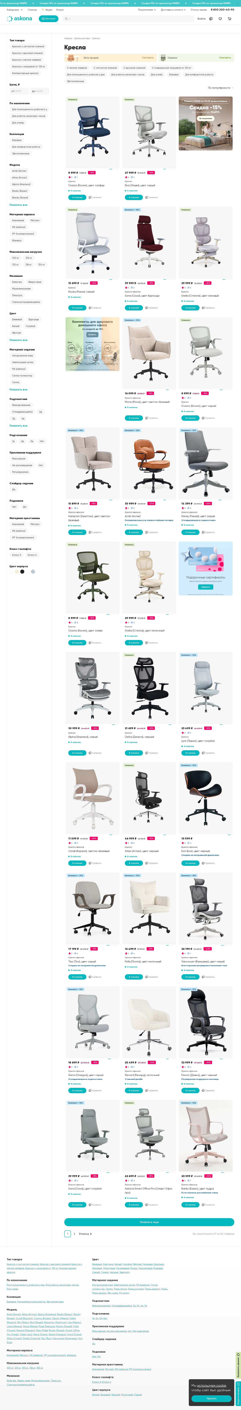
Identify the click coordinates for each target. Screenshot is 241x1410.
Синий (104, 1272)
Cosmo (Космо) (42, 1318)
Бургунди (34, 319)
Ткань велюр (99, 1293)
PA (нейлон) (18, 227)
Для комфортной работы (26, 146)
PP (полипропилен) (23, 233)
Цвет (13, 313)
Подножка (16, 500)
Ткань (164, 1289)
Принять (211, 1398)
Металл (35, 220)
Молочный (109, 1268)
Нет (42, 441)
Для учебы (18, 122)
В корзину (77, 197)
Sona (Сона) (74, 1334)
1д (13, 441)
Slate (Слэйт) (14, 1338)
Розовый (158, 1268)
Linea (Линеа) (14, 1326)
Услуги (60, 9)
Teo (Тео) (46, 1338)
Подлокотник (18, 399)
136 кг (28, 264)
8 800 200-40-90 (222, 9)
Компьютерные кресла (25, 73)
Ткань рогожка (136, 1289)
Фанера (16, 240)
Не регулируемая (22, 465)
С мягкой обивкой (77, 67)
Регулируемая (20, 472)
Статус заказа (199, 9)
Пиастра (17, 295)
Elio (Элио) (23, 1322)
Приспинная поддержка (25, 452)
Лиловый (97, 1268)
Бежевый (17, 319)
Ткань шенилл (152, 1289)
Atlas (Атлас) (19, 177)
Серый (96, 1272)
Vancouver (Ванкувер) (65, 1338)
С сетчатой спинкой (105, 67)
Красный (159, 1264)
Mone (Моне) (30, 1326)
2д (40, 411)
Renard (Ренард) (25, 1330)
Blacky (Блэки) (20, 197)
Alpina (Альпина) (21, 184)
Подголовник (18, 435)
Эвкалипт (124, 1272)
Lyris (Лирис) (74, 1322)
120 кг (29, 257)
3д (13, 418)
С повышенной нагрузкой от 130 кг (171, 67)
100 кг (15, 257)
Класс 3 (16, 555)
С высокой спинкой (134, 67)
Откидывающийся (22, 411)
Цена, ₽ (15, 84)
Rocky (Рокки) (56, 1330)
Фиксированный (21, 405)
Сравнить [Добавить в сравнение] (94, 197)
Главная (68, 38)
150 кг (41, 264)
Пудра (133, 1268)
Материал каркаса (22, 214)
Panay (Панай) (64, 1326)
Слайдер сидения (21, 483)
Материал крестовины (25, 518)
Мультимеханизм (21, 288)
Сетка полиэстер (22, 375)
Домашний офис (82, 38)
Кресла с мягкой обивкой (26, 59)
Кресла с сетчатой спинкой (28, 46)
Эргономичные (20, 153)
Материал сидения (22, 349)
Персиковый (145, 1268)
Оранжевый (122, 1268)
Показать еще (149, 1222)
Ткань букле (120, 1289)
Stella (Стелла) (31, 1338)
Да (13, 489)
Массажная (18, 458)
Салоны (32, 9)
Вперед (84, 1233)
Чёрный (115, 1394)
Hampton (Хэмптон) (55, 1322)
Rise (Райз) (42, 1330)
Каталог (49, 18)
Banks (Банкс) (19, 191)
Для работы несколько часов (28, 116)
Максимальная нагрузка (26, 251)
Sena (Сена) (40, 1334)
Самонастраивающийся (26, 302)
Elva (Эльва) (36, 1322)
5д (145, 1305)
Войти (202, 18)
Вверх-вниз (34, 282)
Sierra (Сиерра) (57, 1334)
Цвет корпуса (19, 566)
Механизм (16, 276)
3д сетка (124, 1293)
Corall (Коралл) (24, 1318)
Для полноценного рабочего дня (30, 109)
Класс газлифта (20, 549)
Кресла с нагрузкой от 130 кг (28, 66)
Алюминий (18, 220)
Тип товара (17, 40)
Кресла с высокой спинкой (27, 53)
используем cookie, (212, 1385)
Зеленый (148, 1264)
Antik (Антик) (19, 170)
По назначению (20, 103)
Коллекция (17, 134)
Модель (15, 164)
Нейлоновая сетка (22, 362)
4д (23, 418)
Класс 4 (32, 555)
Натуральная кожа (22, 355)
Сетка (15, 382)
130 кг (15, 264)
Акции (47, 9)
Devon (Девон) (60, 1318)
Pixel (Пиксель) (47, 1326)
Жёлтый (16, 332)
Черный (113, 1272)
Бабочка (17, 282)
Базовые (17, 140)
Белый (15, 326)
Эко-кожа (112, 1293)
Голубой (30, 326)
